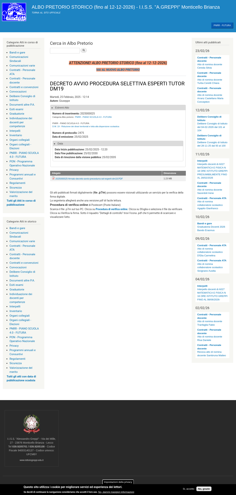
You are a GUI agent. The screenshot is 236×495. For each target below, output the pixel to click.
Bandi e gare (17, 52)
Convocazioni (17, 91)
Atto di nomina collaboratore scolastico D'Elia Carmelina (210, 252)
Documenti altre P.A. (22, 104)
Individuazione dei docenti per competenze (20, 122)
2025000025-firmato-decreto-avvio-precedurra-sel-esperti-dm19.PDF (89, 178)
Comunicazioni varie (22, 65)
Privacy (14, 170)
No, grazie (204, 489)
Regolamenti (17, 183)
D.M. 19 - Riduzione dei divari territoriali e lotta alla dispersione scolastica (85, 126)
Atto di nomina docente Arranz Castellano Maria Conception (210, 98)
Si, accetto (188, 489)
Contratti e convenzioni (23, 87)
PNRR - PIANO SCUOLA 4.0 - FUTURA (93, 117)
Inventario (15, 135)
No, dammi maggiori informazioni (116, 492)
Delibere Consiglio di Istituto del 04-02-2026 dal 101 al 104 (212, 127)
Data (60, 143)
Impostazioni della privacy (118, 482)
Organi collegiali (19, 140)
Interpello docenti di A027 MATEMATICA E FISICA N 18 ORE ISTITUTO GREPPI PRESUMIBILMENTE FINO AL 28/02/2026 (212, 171)
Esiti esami (16, 109)
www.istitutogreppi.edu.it (32, 460)
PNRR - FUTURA (222, 25)
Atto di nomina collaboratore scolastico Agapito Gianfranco (210, 205)
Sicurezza (15, 187)
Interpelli (14, 131)
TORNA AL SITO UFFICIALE (46, 12)
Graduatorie (16, 113)
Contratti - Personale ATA (211, 198)
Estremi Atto (62, 107)
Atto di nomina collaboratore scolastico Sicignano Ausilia (210, 267)
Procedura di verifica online (111, 209)
